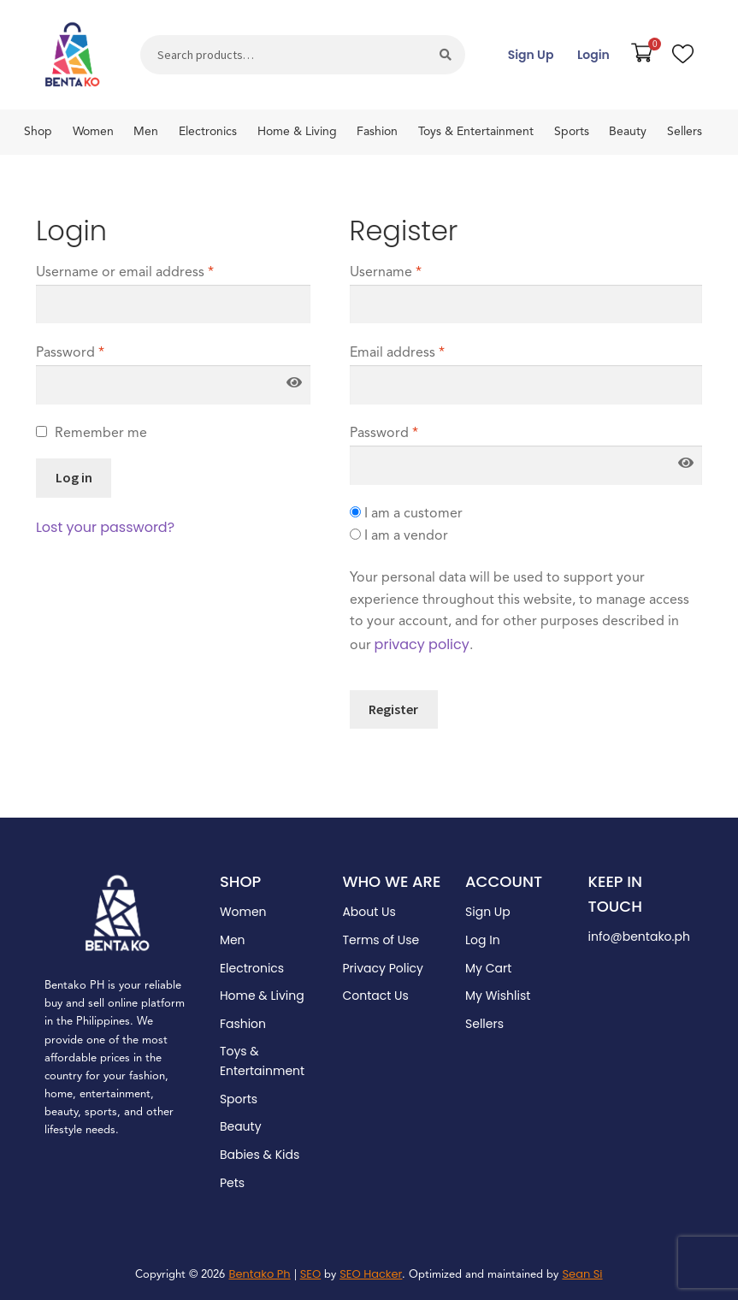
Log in (74, 477)
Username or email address (125, 273)
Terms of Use (380, 939)
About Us (368, 911)
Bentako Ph (259, 1274)
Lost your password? (105, 527)
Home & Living (297, 132)
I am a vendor (399, 536)
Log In (482, 939)
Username (386, 273)
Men (145, 132)
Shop (38, 132)
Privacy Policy (382, 968)
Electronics (208, 132)
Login (593, 54)
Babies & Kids (259, 1154)
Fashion (377, 132)
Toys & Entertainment (476, 132)
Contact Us (375, 995)
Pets (232, 1182)
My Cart (488, 968)
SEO (311, 1274)
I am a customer (406, 513)
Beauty (627, 132)
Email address (397, 353)
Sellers (684, 132)
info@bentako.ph (639, 936)
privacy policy (422, 644)
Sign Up (531, 54)
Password (70, 353)
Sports (571, 132)
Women (93, 132)
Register (393, 709)
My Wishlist (497, 995)
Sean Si (582, 1274)
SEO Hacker (370, 1274)
